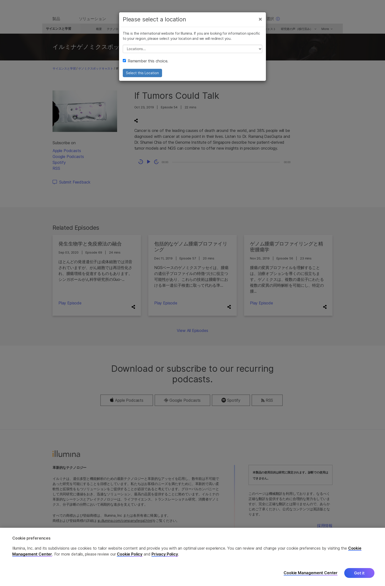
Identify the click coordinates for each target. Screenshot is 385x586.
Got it (359, 573)
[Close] (260, 22)
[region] (192, 557)
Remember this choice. (145, 63)
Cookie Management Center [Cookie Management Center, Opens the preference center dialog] (311, 573)
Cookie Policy (129, 554)
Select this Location (142, 75)
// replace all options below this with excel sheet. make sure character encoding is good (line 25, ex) (192, 51)
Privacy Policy (164, 554)
